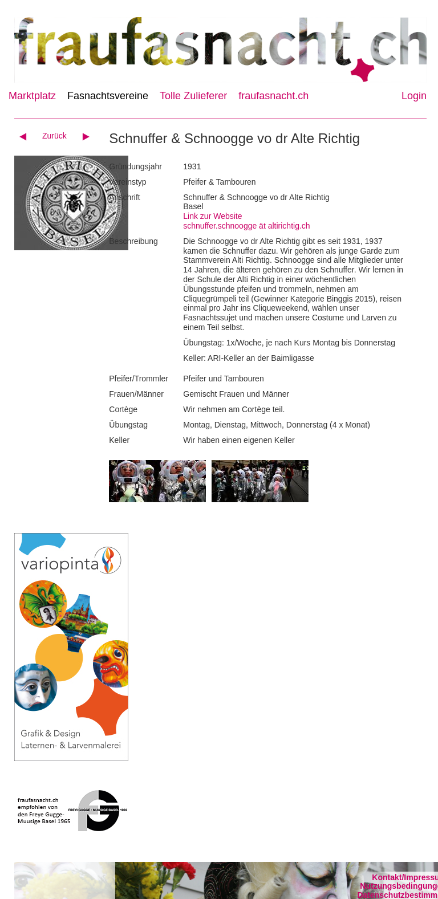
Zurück (54, 135)
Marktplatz (32, 95)
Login (414, 95)
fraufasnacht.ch (273, 95)
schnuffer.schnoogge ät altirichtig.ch (246, 225)
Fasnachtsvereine (107, 95)
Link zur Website (212, 216)
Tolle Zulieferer (193, 95)
